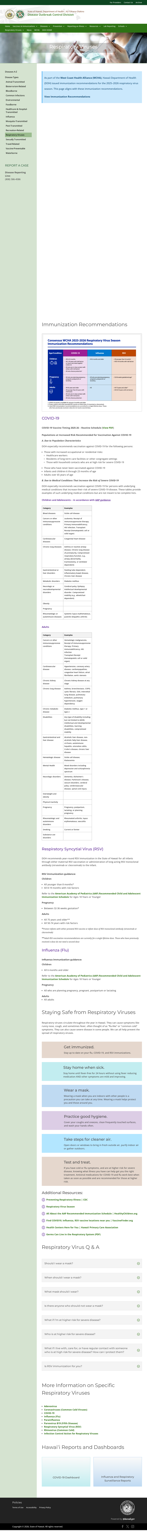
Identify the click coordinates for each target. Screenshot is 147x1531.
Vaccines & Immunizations (24, 26)
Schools (121, 26)
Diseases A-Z (11, 71)
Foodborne (11, 104)
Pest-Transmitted (14, 125)
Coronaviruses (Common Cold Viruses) (65, 1409)
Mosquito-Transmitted (16, 121)
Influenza (10, 116)
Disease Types (12, 77)
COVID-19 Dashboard (66, 1477)
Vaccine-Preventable (15, 148)
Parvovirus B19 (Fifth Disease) (61, 1423)
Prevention (57, 26)
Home (7, 26)
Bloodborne (11, 91)
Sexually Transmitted (16, 139)
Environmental (13, 100)
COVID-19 (49, 1413)
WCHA (37, 30)
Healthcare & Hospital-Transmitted (16, 111)
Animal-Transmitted (15, 81)
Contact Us (128, 3)
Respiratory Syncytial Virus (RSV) (62, 1426)
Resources (94, 26)
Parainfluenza (52, 1419)
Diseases (44, 26)
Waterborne (11, 153)
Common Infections (15, 95)
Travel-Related (12, 144)
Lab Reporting (109, 26)
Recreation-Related (15, 130)
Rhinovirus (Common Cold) (59, 1430)
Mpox (29, 30)
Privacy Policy (45, 1508)
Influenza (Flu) (52, 1416)
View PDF (108, 427)
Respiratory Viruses (13, 30)
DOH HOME (47, 30)
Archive (139, 3)
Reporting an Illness (75, 26)
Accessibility (31, 1508)
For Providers (115, 3)
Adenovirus (50, 1406)
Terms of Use (17, 1508)
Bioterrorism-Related (16, 86)
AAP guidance (103, 499)
